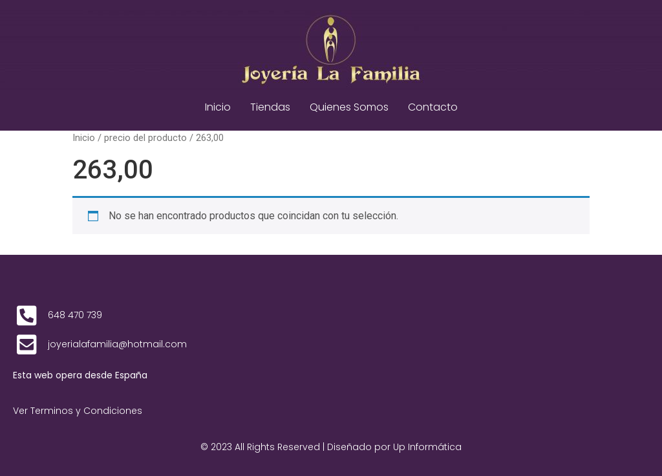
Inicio (218, 107)
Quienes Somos (349, 107)
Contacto (433, 107)
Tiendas (270, 107)
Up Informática (427, 446)
